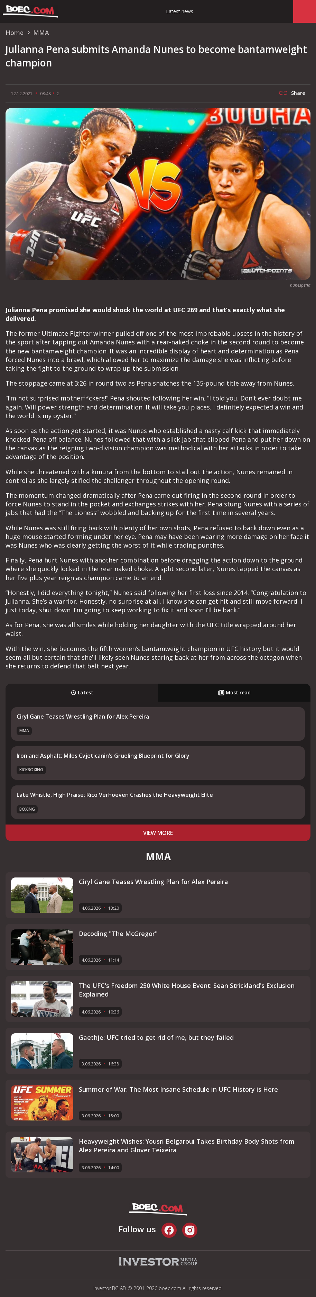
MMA (24, 730)
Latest (81, 692)
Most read (234, 692)
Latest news (179, 11)
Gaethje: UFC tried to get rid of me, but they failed (156, 1037)
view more (158, 833)
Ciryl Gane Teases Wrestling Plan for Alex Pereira (83, 716)
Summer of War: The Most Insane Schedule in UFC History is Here (178, 1089)
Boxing (27, 809)
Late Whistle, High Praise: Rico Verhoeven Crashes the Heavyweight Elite (115, 795)
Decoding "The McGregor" (118, 933)
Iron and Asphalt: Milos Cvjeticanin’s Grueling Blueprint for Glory (103, 755)
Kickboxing (31, 770)
